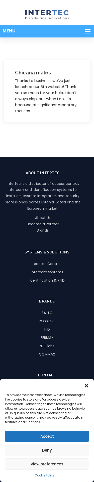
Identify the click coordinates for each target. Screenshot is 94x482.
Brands (43, 230)
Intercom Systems (47, 272)
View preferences (47, 464)
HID (47, 329)
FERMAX (47, 337)
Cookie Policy (45, 475)
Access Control (47, 263)
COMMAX (47, 354)
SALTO (47, 312)
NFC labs (47, 345)
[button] (86, 385)
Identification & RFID (47, 280)
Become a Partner (43, 224)
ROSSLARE (47, 321)
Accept (47, 436)
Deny (47, 450)
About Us (43, 217)
